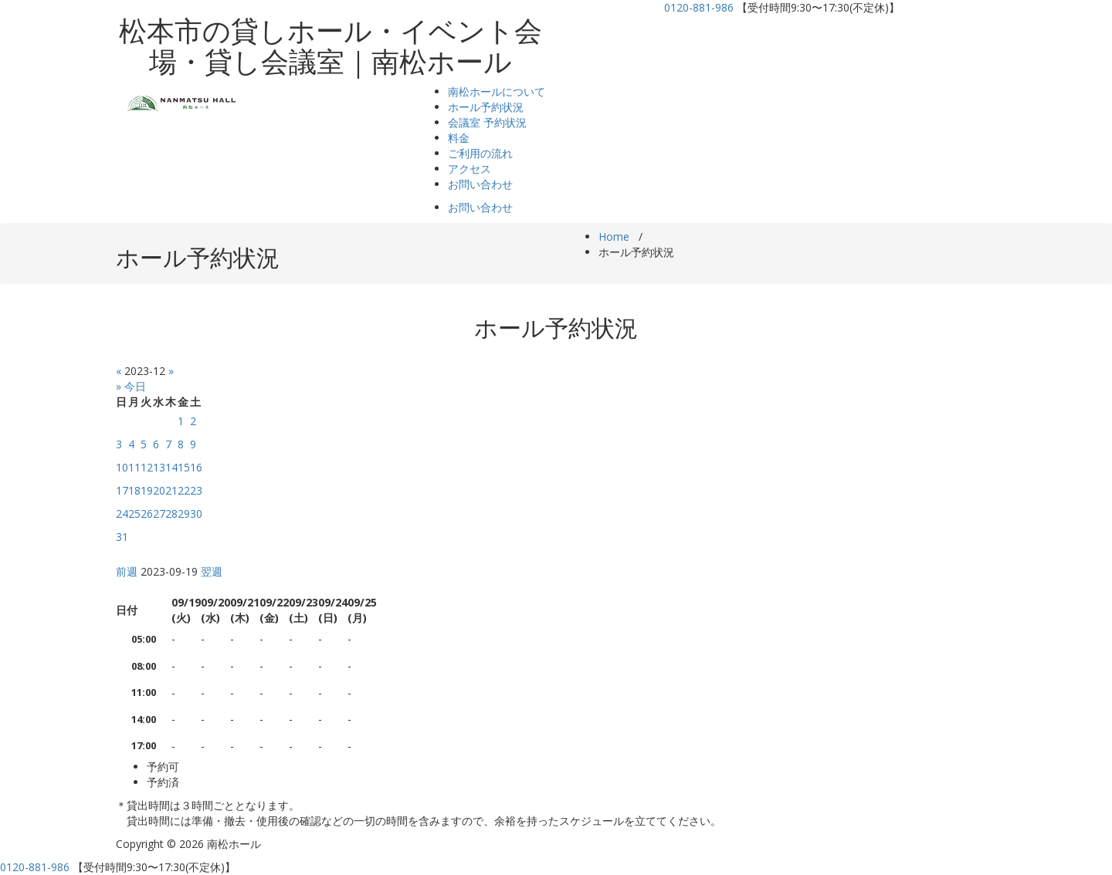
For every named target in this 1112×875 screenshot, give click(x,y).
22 (184, 490)
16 (196, 467)
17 (122, 490)
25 (134, 513)
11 (134, 467)
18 (134, 490)
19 (147, 490)
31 (122, 536)
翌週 (211, 571)
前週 (126, 571)
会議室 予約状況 (487, 122)
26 (147, 513)
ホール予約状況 (486, 107)
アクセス (469, 168)
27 (159, 513)
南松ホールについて (496, 91)
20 (159, 490)
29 (184, 513)
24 (122, 513)
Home (613, 236)
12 (147, 467)
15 (184, 467)
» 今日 (131, 386)
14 (171, 467)
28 (171, 513)
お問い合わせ (480, 184)
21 (171, 490)
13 (159, 467)
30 (196, 513)
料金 (459, 137)
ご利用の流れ (480, 153)
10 (122, 467)
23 (196, 490)
